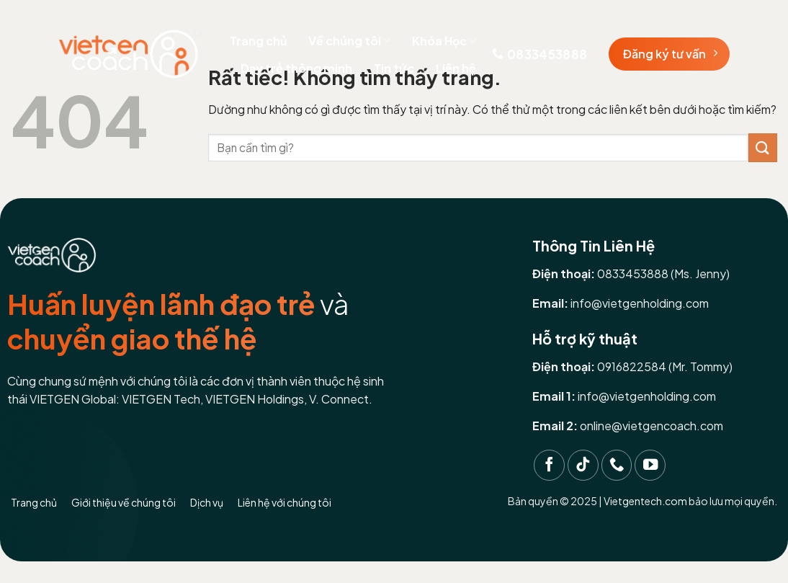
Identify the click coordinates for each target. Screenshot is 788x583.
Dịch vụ (206, 502)
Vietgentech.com (645, 500)
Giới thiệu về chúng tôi (123, 502)
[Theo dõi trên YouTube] (650, 465)
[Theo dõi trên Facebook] (549, 465)
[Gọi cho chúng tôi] (616, 465)
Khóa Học (444, 40)
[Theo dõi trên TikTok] (583, 465)
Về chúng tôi (349, 40)
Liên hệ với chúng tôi (284, 502)
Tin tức (394, 68)
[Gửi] (762, 147)
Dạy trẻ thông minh (296, 68)
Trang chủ (258, 40)
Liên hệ (456, 68)
